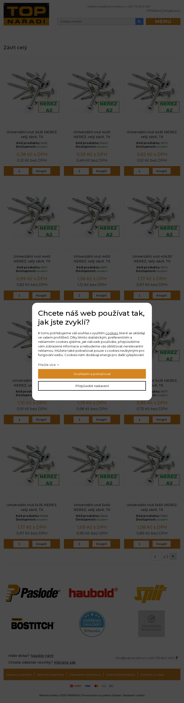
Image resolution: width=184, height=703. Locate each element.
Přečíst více (47, 365)
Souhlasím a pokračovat (92, 374)
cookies (111, 333)
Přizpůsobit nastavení (92, 386)
